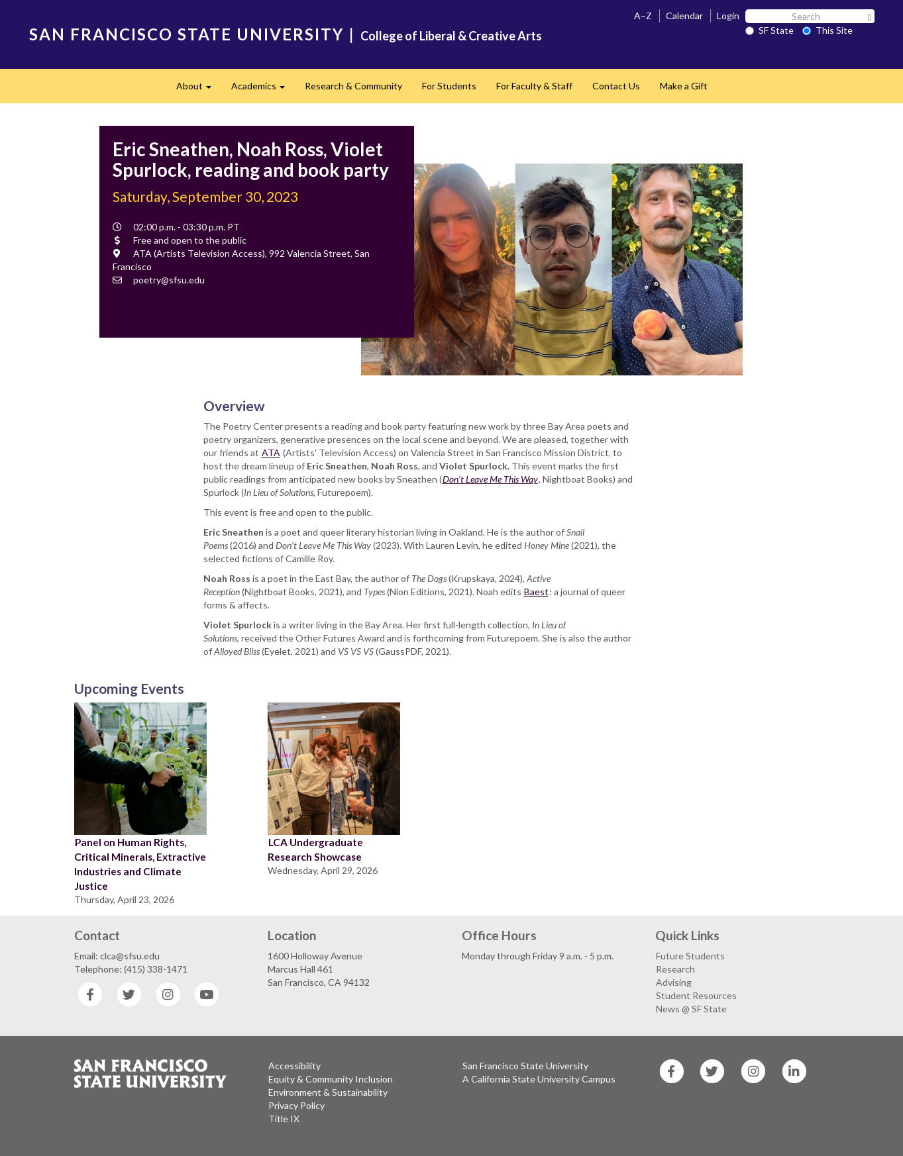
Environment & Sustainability (328, 1092)
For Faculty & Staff (534, 85)
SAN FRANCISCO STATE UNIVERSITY (186, 34)
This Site (827, 30)
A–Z (643, 15)
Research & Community (353, 85)
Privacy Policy (296, 1105)
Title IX (283, 1118)
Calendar (684, 15)
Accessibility (294, 1065)
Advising (674, 982)
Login (728, 15)
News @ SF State (691, 1008)
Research (675, 969)
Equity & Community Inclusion (330, 1078)
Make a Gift (684, 85)
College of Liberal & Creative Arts (451, 35)
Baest (536, 591)
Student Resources (696, 995)
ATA (271, 452)
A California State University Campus (538, 1078)
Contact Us (616, 85)
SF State (769, 30)
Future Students (690, 955)
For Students (449, 85)
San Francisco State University (525, 1065)
